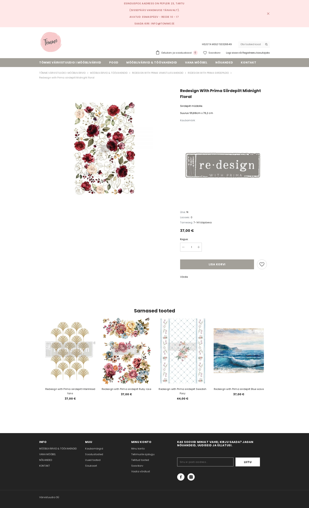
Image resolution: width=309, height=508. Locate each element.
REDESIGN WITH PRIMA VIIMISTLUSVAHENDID (157, 73)
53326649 (225, 44)
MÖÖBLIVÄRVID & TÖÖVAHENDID (109, 73)
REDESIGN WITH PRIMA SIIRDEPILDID (208, 73)
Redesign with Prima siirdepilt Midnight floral (66, 77)
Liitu (248, 462)
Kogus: (184, 239)
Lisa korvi (217, 264)
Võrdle (184, 277)
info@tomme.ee (163, 23)
